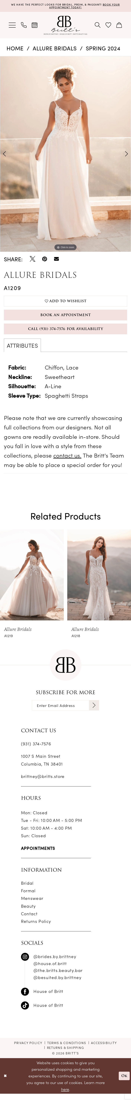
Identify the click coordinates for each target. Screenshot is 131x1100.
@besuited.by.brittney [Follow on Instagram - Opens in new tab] (57, 983)
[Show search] (97, 26)
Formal (28, 897)
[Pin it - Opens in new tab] (44, 259)
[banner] (65, 26)
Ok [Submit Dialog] (123, 1082)
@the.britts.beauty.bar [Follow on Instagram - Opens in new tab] (58, 976)
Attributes (22, 350)
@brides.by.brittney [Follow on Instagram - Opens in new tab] (54, 962)
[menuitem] (12, 25)
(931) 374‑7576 (36, 750)
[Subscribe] (97, 711)
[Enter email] (65, 711)
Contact (29, 920)
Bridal (27, 889)
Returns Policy (36, 927)
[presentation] (32, 579)
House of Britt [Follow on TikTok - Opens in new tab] (48, 1011)
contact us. (67, 460)
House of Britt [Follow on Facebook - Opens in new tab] (48, 997)
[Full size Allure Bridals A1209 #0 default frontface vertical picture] (65, 154)
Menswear (32, 904)
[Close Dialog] (5, 1082)
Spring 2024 (103, 48)
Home (15, 48)
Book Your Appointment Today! (82, 6)
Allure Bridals (55, 48)
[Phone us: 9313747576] (24, 26)
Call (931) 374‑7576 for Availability (65, 333)
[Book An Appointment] (34, 26)
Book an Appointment (65, 318)
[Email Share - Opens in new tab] (56, 259)
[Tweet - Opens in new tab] (32, 259)
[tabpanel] (65, 154)
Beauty (28, 912)
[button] (12, 25)
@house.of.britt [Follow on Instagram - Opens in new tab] (50, 970)
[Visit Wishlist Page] (108, 26)
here (65, 1095)
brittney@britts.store (43, 783)
